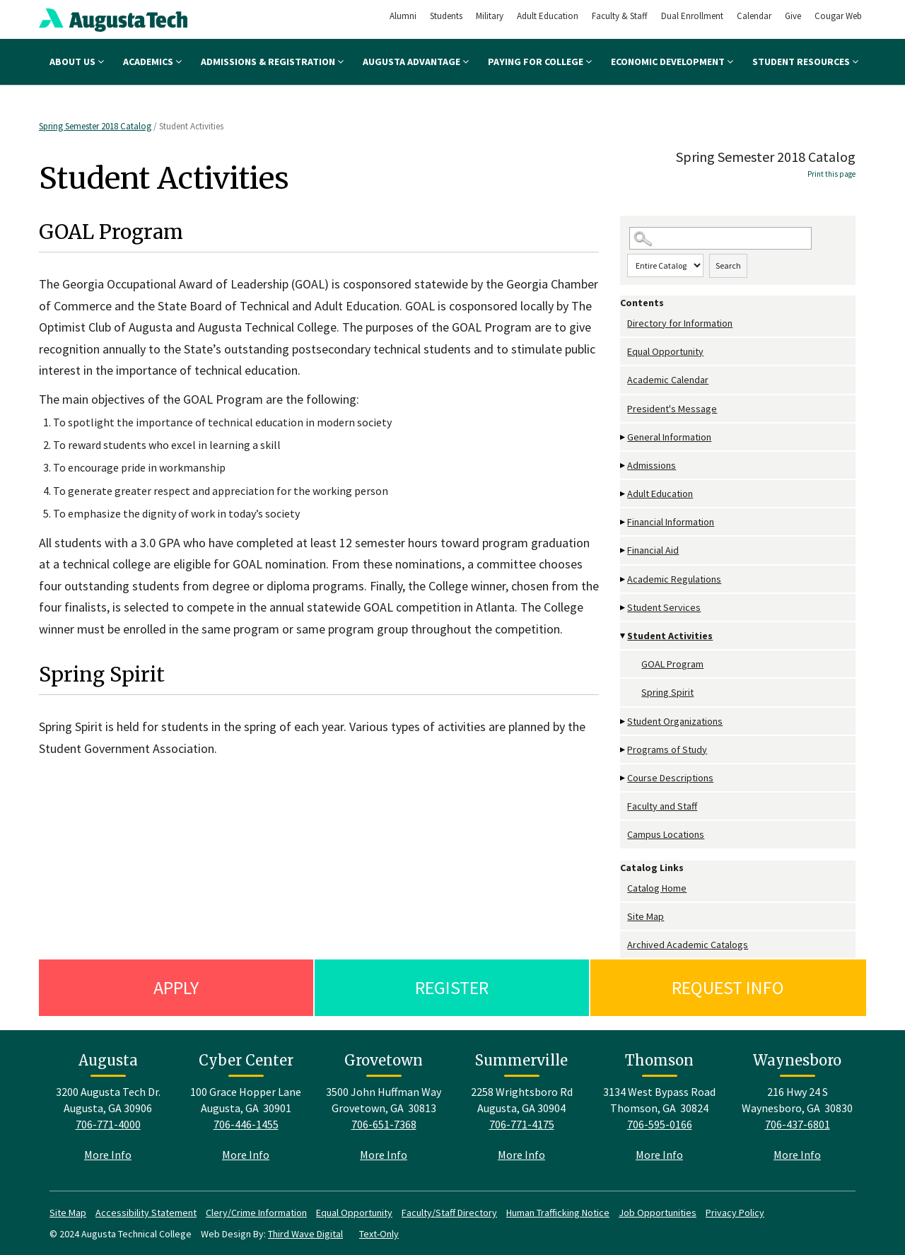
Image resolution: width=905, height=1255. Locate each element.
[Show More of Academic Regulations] (623, 579)
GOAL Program (672, 664)
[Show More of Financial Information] (623, 522)
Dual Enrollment (692, 16)
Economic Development (672, 61)
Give (793, 16)
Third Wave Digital (305, 1233)
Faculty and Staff (662, 806)
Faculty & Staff (620, 16)
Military (489, 16)
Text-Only (379, 1233)
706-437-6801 (797, 1124)
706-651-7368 (383, 1124)
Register (452, 987)
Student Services (664, 607)
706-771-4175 (521, 1124)
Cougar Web (838, 16)
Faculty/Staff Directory (449, 1212)
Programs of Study (667, 749)
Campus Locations (665, 834)
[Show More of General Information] (623, 437)
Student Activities (670, 635)
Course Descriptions (670, 777)
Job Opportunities (657, 1212)
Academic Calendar (667, 379)
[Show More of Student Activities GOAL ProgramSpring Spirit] (623, 636)
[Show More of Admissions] (623, 465)
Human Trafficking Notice (557, 1212)
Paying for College (540, 61)
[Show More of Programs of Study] (623, 750)
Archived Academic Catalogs (687, 944)
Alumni (403, 16)
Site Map (645, 916)
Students (446, 16)
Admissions (651, 465)
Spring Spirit (667, 692)
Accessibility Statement (146, 1212)
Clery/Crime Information (256, 1212)
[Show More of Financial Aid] (623, 550)
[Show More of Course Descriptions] (623, 778)
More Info (108, 1155)
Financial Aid (653, 550)
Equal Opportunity (665, 351)
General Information (669, 437)
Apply (176, 987)
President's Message (672, 408)
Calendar (754, 16)
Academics (152, 61)
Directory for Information (679, 323)
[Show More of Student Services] (623, 608)
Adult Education (547, 16)
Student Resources (805, 61)
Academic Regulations (674, 579)
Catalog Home (657, 888)
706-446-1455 (246, 1124)
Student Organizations (675, 721)
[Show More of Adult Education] (623, 494)
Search (728, 265)
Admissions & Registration (272, 61)
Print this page (831, 174)
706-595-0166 (659, 1124)
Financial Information (670, 521)
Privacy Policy (735, 1212)
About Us (76, 61)
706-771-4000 (108, 1124)
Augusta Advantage (416, 61)
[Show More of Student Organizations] (623, 721)
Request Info (728, 987)
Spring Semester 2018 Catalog (95, 126)
